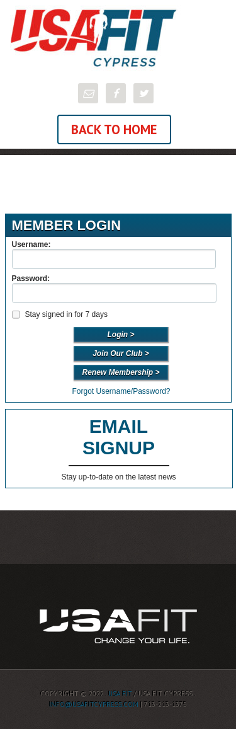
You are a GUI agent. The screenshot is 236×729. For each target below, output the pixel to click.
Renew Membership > (120, 372)
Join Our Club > (121, 353)
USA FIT (120, 693)
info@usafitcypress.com (93, 704)
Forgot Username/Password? (121, 391)
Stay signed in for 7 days (59, 314)
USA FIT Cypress (118, 38)
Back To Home (114, 129)
